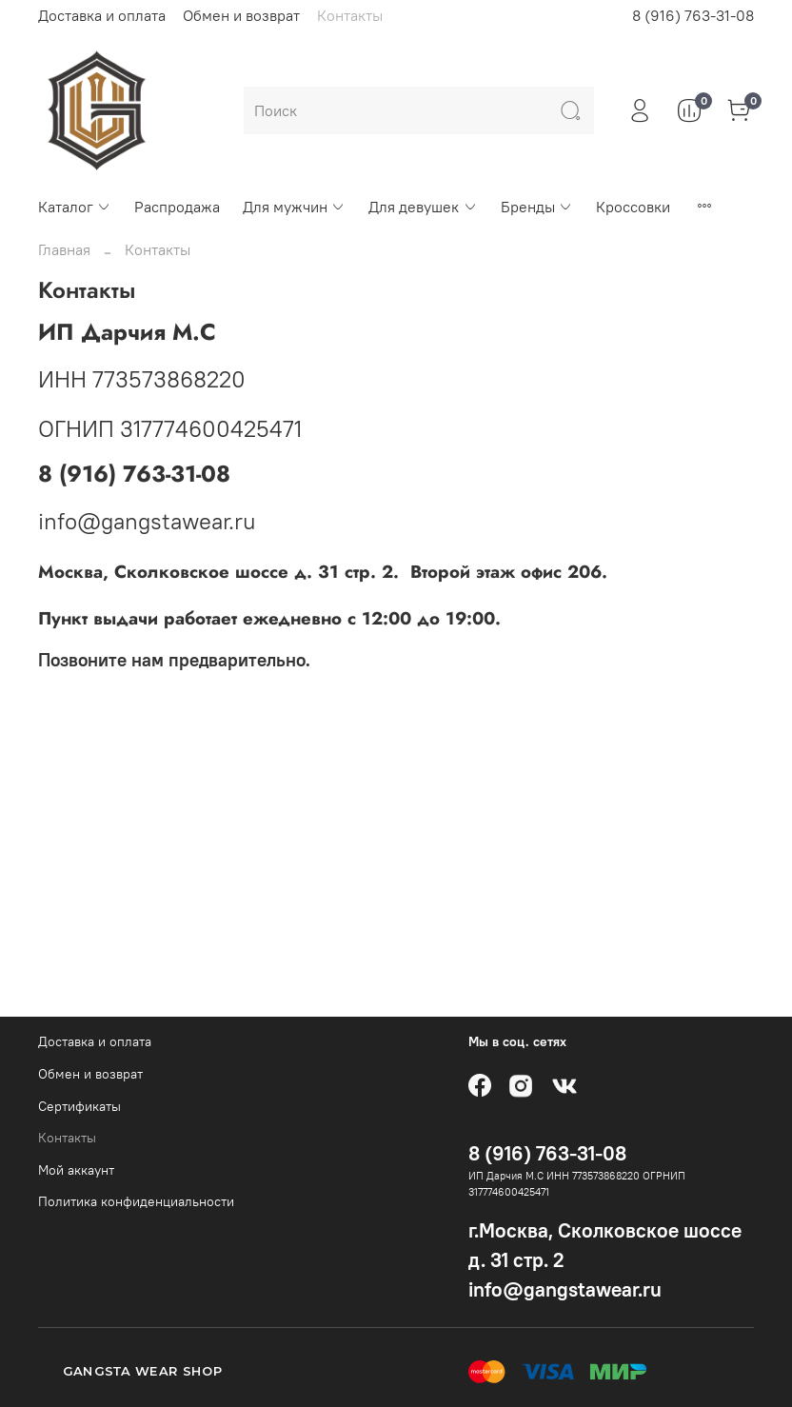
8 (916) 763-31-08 (693, 15)
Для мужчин (294, 206)
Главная (64, 249)
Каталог (74, 206)
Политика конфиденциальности (136, 1201)
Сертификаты (79, 1106)
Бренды (537, 206)
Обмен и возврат (241, 15)
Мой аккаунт (76, 1170)
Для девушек (422, 206)
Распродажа (177, 206)
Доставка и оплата (102, 15)
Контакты (350, 15)
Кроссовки (633, 206)
